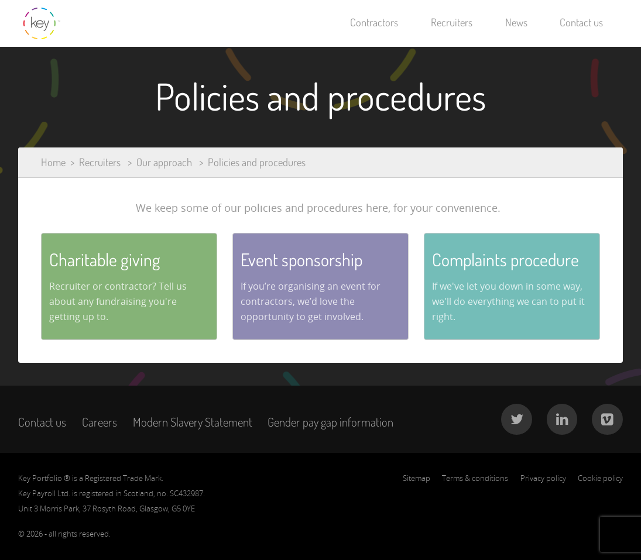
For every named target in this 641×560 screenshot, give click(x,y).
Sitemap (416, 478)
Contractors (374, 22)
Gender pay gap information (330, 422)
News (516, 22)
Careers (99, 422)
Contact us (581, 22)
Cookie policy (600, 478)
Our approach (164, 162)
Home (53, 162)
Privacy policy (543, 478)
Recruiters (451, 22)
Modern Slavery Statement (192, 422)
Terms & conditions (475, 478)
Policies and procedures (257, 162)
